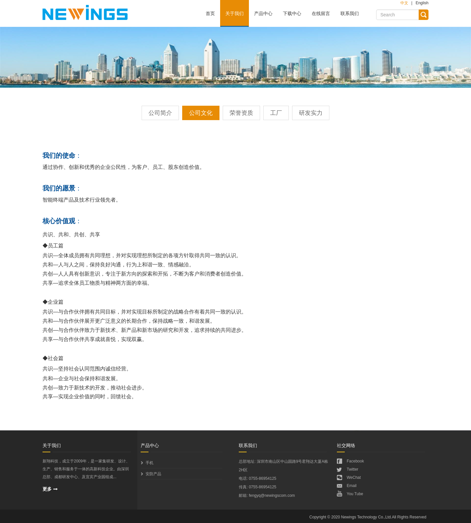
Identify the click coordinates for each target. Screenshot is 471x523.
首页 (210, 13)
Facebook (355, 461)
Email (352, 485)
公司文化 (201, 113)
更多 (47, 489)
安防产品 (153, 474)
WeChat (354, 477)
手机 (149, 462)
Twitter (352, 469)
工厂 (276, 113)
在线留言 (321, 13)
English (422, 3)
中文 (404, 3)
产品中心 (263, 13)
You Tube (355, 494)
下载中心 (292, 13)
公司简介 (160, 113)
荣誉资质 (241, 113)
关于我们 (234, 13)
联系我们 (349, 13)
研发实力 (311, 113)
